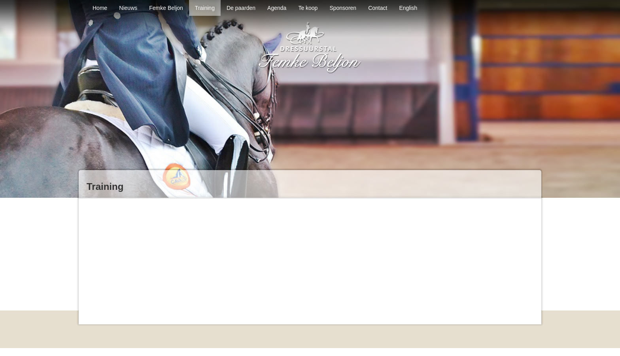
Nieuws (128, 8)
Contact (377, 8)
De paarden (241, 8)
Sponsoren (342, 8)
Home (100, 8)
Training (205, 8)
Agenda (276, 8)
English (408, 8)
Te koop (308, 8)
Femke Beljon (166, 8)
